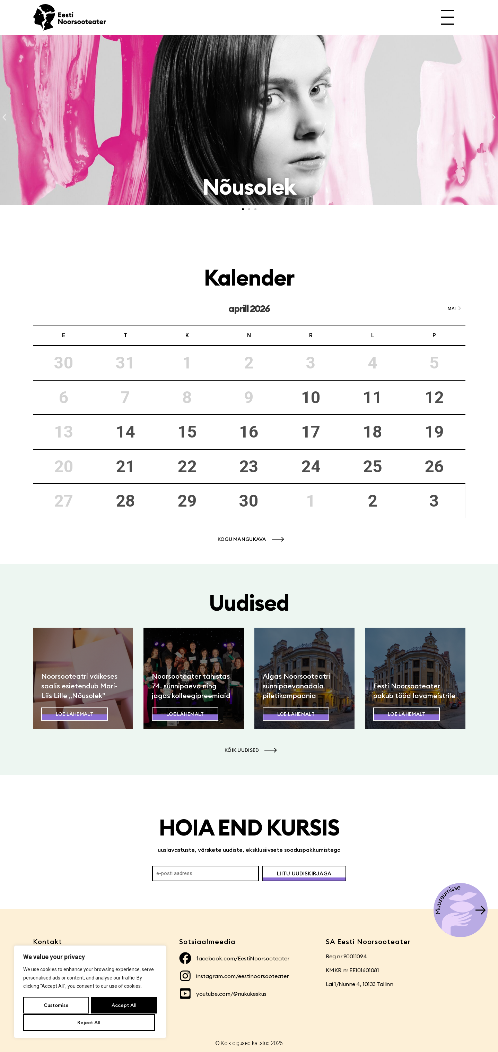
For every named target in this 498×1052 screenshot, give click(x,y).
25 (372, 466)
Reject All (122, 1006)
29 (187, 501)
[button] (4, 117)
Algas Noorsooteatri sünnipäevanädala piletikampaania (296, 686)
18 (372, 432)
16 (249, 432)
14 (125, 432)
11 (372, 397)
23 (249, 466)
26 (434, 466)
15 (187, 432)
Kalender (249, 277)
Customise (55, 1006)
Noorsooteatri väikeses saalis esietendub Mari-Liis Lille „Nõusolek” (79, 686)
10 (311, 397)
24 (311, 466)
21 (125, 466)
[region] (90, 992)
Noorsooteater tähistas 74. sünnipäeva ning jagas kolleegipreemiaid (191, 686)
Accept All (90, 1022)
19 (434, 432)
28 (125, 501)
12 (434, 397)
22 (187, 466)
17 (311, 432)
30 (249, 501)
